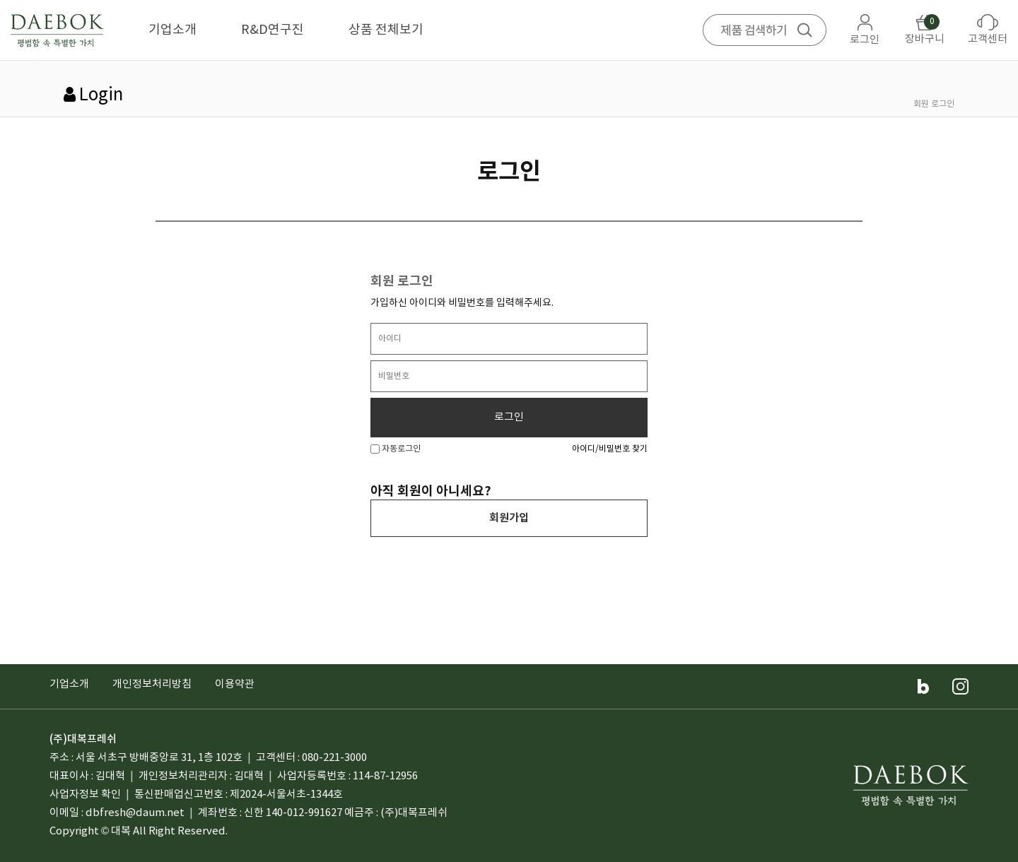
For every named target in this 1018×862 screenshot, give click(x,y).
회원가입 (509, 518)
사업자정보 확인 (85, 795)
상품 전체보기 (386, 30)
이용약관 (235, 684)
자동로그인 (395, 449)
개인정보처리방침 (152, 684)
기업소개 (172, 30)
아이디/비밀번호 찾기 (610, 449)
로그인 (509, 417)
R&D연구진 (272, 30)
